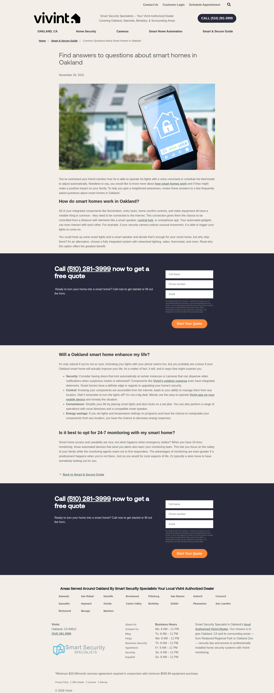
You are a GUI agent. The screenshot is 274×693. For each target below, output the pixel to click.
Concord (221, 596)
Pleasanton (200, 603)
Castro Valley (134, 603)
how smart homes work (171, 183)
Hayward (86, 603)
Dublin (175, 603)
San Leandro (223, 603)
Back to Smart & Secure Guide (81, 474)
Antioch (198, 596)
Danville (108, 596)
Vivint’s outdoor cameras (170, 380)
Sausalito (64, 603)
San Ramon (177, 596)
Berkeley (153, 603)
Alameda (64, 596)
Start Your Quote (189, 323)
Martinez (108, 611)
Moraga (85, 611)
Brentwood (132, 596)
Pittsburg (153, 596)
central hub (145, 220)
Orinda (107, 603)
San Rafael (87, 596)
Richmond (65, 611)
